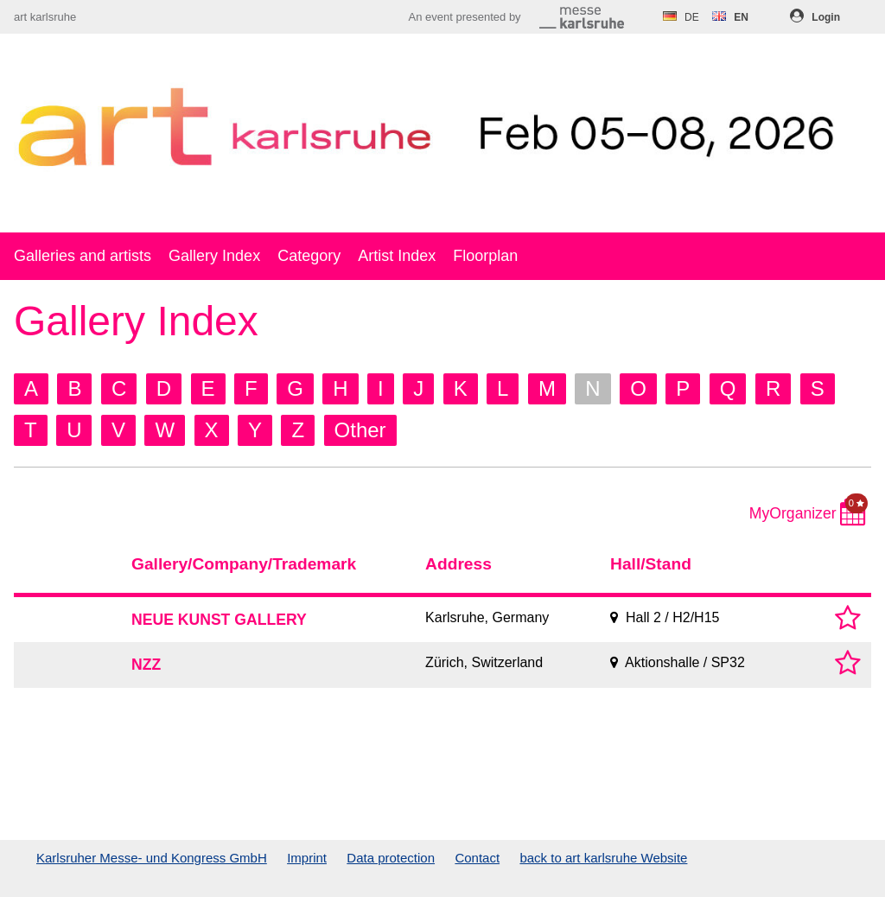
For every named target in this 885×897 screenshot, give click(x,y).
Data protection (391, 857)
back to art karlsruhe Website (603, 857)
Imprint (307, 857)
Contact (477, 857)
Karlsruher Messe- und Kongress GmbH (151, 857)
